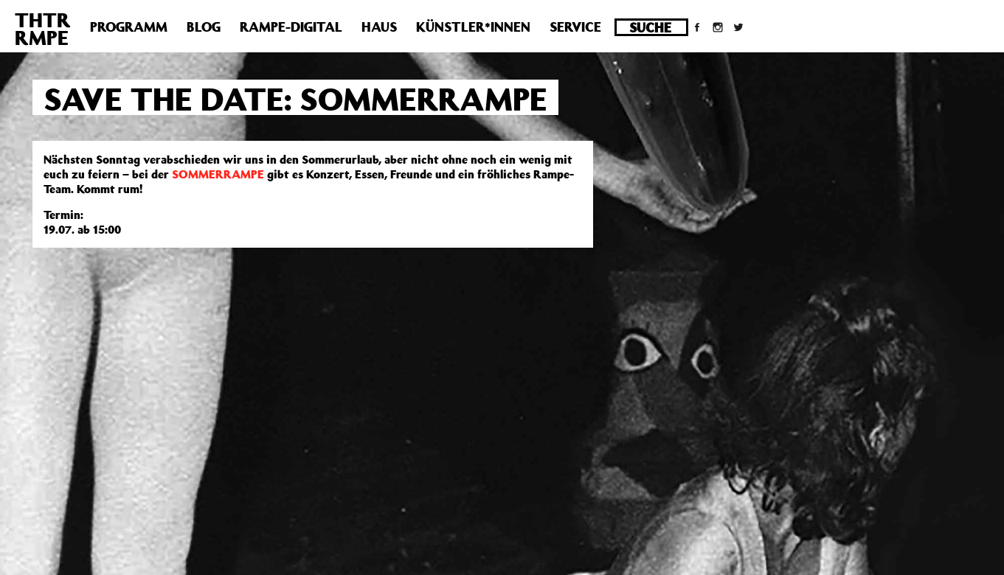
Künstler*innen (473, 26)
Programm (128, 26)
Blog (204, 26)
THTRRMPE (43, 28)
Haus (379, 26)
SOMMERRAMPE (218, 174)
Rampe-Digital (291, 26)
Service (575, 26)
